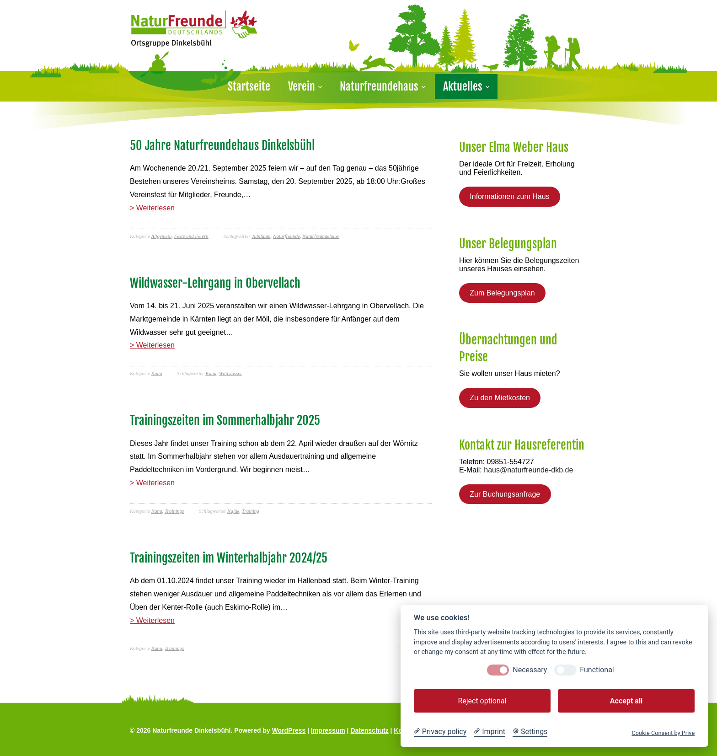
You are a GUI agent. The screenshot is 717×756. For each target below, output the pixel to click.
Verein (301, 86)
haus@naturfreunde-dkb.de (528, 470)
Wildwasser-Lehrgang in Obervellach (215, 283)
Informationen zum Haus (509, 196)
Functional (597, 669)
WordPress (289, 730)
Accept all (626, 701)
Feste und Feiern (191, 236)
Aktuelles (462, 86)
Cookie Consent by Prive (663, 732)
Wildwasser (230, 373)
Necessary (530, 669)
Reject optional (482, 701)
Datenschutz (369, 730)
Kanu (156, 373)
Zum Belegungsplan (502, 293)
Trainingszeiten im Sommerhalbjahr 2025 (225, 420)
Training (250, 511)
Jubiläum (261, 236)
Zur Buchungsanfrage (505, 494)
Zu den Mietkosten (500, 398)
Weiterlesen (155, 208)
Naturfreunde (286, 236)
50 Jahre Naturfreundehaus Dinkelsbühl (222, 145)
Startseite (249, 86)
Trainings (174, 511)
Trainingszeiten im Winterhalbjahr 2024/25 (228, 558)
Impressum (328, 730)
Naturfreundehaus (379, 86)
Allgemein (161, 236)
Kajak (233, 511)
